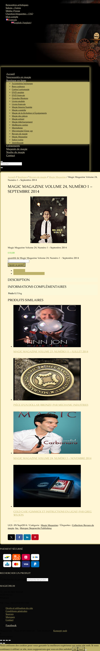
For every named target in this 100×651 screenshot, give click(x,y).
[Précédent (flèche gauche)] (1, 643)
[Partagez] (7, 640)
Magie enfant (18, 119)
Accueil (10, 73)
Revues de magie (20, 133)
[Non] (86, 649)
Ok (74, 649)
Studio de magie (15, 152)
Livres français (19, 104)
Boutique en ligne (16, 80)
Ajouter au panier (16, 265)
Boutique (22, 177)
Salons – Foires (13, 7)
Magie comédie (19, 110)
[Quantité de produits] (18, 261)
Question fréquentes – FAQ (19, 13)
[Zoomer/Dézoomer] (1, 640)
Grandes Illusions (20, 98)
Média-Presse (13, 10)
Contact (10, 155)
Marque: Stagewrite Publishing (36, 528)
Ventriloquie (17, 142)
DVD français (18, 95)
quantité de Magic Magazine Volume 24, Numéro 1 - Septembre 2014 (43, 258)
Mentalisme (17, 127)
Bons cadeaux (18, 86)
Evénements (13, 145)
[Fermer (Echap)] (9, 640)
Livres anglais (18, 101)
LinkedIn (27, 537)
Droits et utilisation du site (19, 608)
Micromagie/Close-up (22, 130)
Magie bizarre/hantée (22, 107)
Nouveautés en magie (18, 77)
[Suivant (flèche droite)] (4, 643)
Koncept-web (60, 630)
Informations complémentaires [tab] (29, 273)
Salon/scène (17, 139)
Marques (10, 617)
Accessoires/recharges (22, 83)
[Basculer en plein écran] (4, 640)
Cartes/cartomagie (20, 89)
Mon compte (12, 16)
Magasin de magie (16, 149)
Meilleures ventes (20, 124)
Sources (10, 614)
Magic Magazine (19, 136)
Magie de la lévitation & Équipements (29, 113)
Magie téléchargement (22, 122)
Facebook (19, 537)
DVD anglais (18, 92)
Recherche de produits (15, 579)
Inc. (17, 528)
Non (80, 649)
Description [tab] (19, 270)
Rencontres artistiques (17, 4)
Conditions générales (16, 611)
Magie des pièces (20, 116)
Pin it (35, 537)
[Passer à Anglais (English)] (21, 22)
